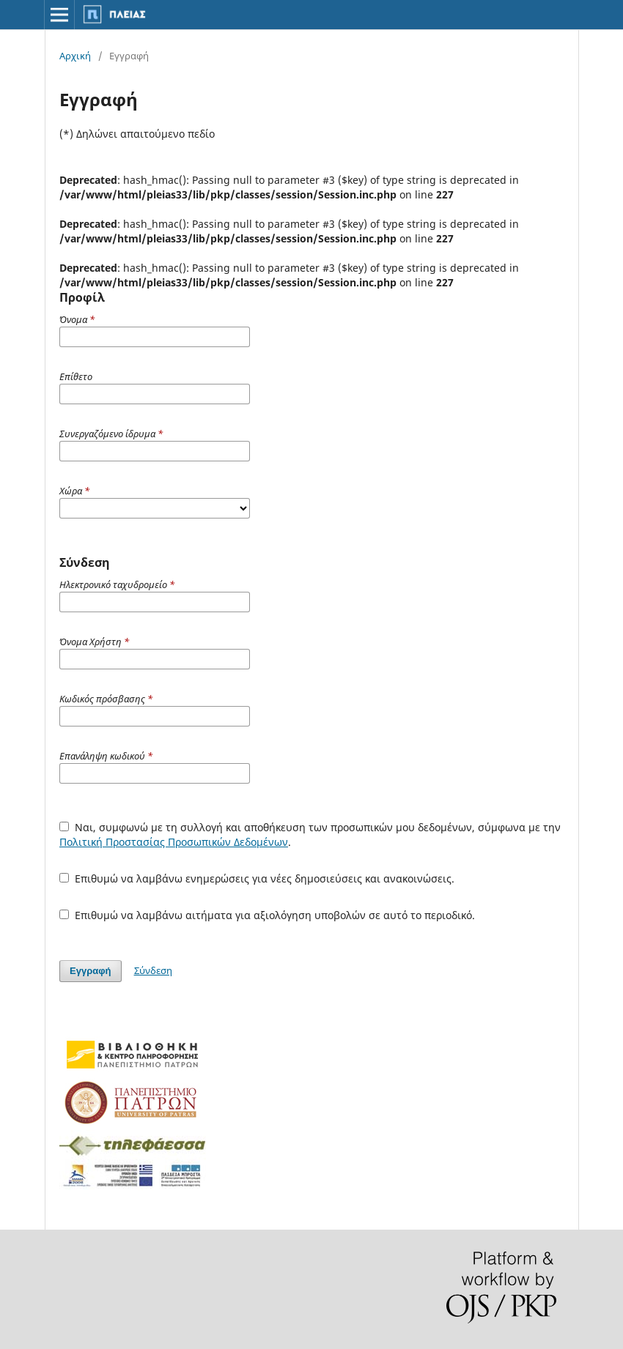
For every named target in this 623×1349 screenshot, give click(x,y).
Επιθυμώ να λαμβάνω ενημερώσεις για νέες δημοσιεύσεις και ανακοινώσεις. (256, 878)
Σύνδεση (153, 970)
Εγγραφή (90, 970)
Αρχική (75, 55)
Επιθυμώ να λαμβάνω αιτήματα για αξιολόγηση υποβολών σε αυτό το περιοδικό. (267, 915)
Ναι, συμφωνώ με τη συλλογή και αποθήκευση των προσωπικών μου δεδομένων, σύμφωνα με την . (310, 834)
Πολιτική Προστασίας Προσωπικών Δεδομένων (173, 842)
